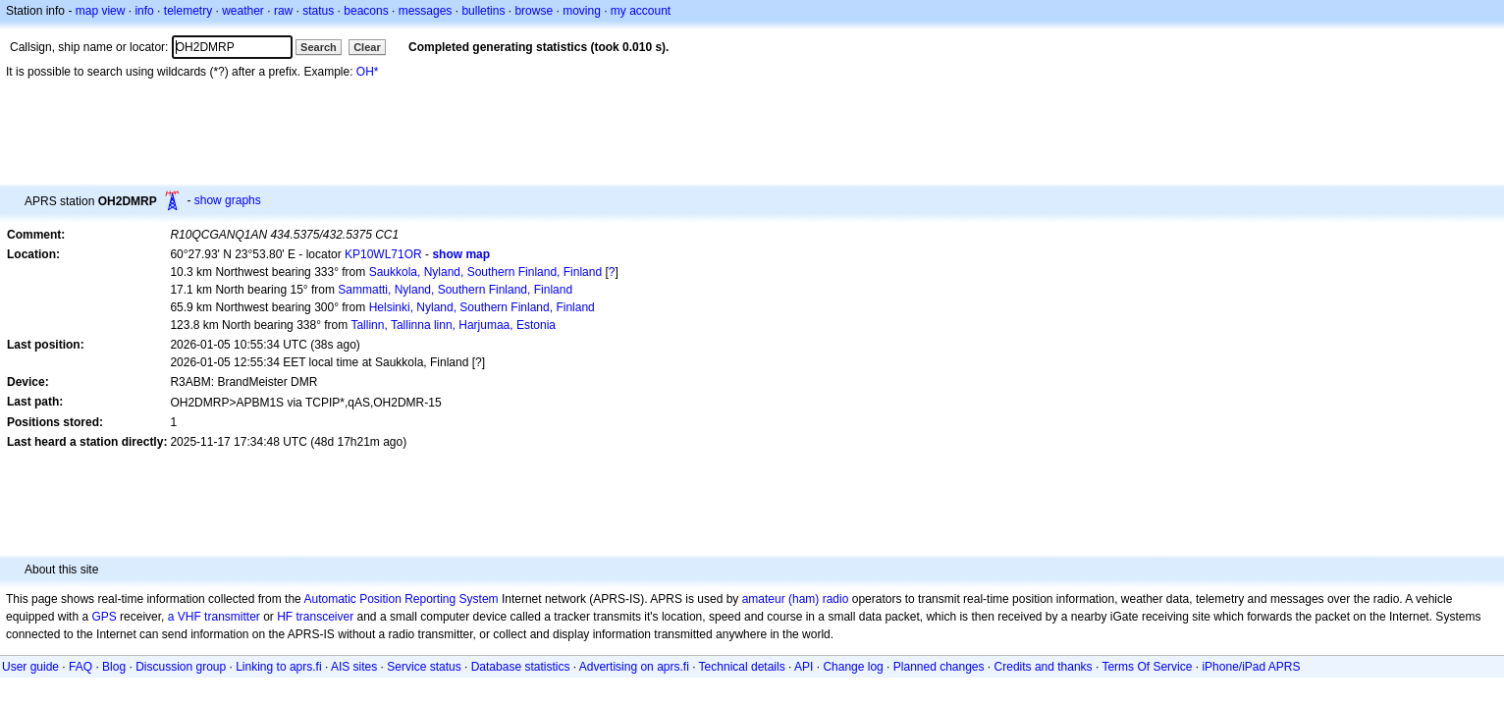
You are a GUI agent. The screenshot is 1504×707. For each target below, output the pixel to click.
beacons (366, 11)
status (318, 11)
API (803, 667)
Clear (367, 47)
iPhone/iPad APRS (1251, 667)
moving (582, 11)
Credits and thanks (1043, 667)
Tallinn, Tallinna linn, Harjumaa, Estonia (453, 325)
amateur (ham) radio (795, 599)
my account (641, 11)
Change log (853, 667)
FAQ (80, 667)
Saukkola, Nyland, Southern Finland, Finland (485, 272)
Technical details (742, 667)
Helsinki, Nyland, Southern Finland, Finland (482, 307)
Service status (423, 667)
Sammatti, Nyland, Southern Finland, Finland (455, 290)
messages (426, 11)
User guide (30, 667)
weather (243, 11)
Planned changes (939, 667)
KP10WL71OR (383, 254)
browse (533, 11)
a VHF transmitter (214, 617)
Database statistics (520, 667)
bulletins (483, 11)
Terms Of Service (1146, 667)
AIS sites (354, 667)
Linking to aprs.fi (278, 667)
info (143, 11)
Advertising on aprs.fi (634, 667)
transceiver (325, 617)
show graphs (227, 200)
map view (101, 11)
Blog (114, 667)
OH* (367, 72)
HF (285, 617)
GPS (103, 617)
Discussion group (180, 667)
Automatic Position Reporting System (400, 599)
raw (283, 11)
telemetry (188, 11)
